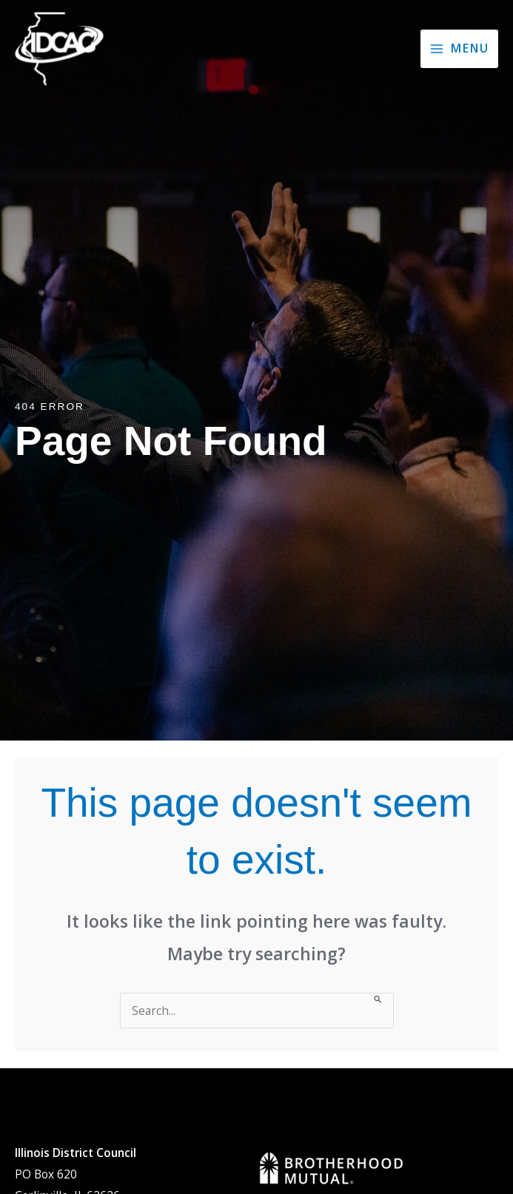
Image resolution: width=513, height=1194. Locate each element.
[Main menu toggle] (459, 49)
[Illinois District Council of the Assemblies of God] (59, 49)
